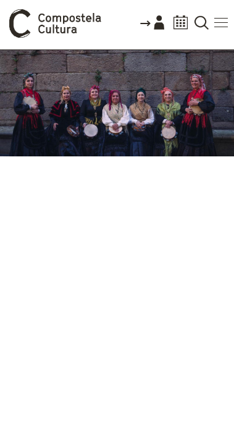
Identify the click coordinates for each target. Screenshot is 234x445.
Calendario (180, 26)
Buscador (201, 26)
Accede (152, 27)
